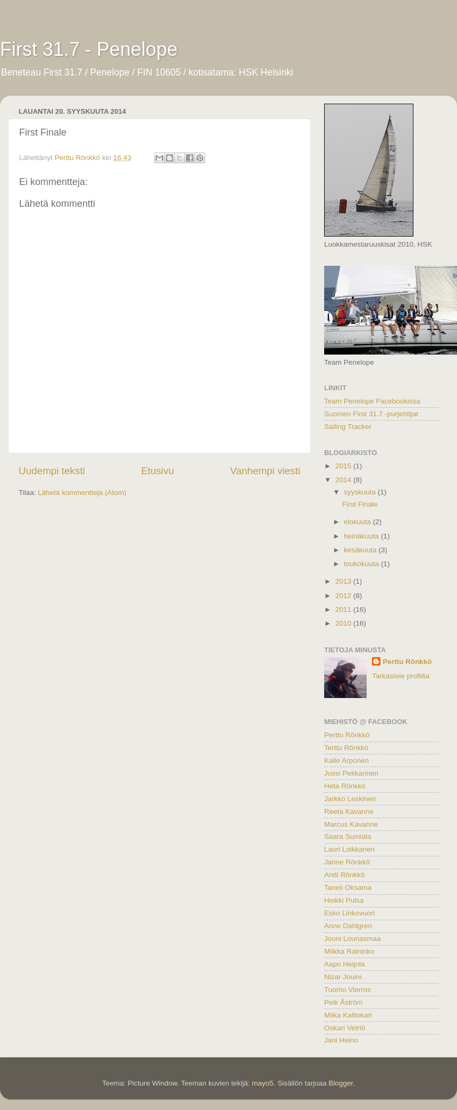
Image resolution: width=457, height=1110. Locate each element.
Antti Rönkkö (344, 875)
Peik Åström (343, 1002)
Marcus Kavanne (351, 824)
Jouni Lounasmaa (352, 939)
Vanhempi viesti (265, 470)
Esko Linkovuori (349, 913)
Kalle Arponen (346, 760)
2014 (344, 480)
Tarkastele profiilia (400, 676)
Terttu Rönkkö (346, 748)
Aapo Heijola (344, 964)
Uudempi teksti (52, 470)
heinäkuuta (362, 536)
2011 (344, 609)
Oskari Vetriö (344, 1028)
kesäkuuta (361, 550)
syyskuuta (361, 492)
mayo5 (263, 1083)
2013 (344, 581)
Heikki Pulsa (343, 900)
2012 (344, 596)
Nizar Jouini (343, 977)
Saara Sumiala (347, 836)
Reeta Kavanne (349, 811)
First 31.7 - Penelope (88, 49)
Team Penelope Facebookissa (372, 401)
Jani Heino (341, 1040)
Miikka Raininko (349, 951)
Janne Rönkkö (347, 862)
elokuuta (358, 522)
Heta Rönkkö (345, 786)
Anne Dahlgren (348, 926)
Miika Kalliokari (348, 1015)
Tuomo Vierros (347, 990)
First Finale (360, 504)
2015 (344, 466)
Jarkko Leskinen (350, 799)
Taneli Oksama (347, 888)
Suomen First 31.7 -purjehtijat (371, 414)
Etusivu (157, 470)
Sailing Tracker (347, 427)
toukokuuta (362, 564)
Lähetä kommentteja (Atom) (82, 493)
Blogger (340, 1083)
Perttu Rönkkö (407, 662)
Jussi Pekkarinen (351, 773)
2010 (344, 623)
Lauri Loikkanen (349, 849)
